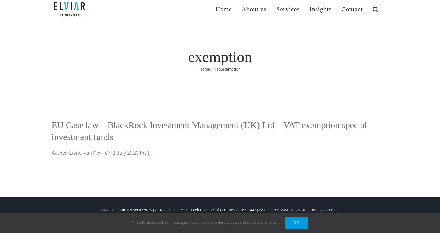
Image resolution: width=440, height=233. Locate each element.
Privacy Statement (325, 210)
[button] (376, 9)
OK (297, 223)
